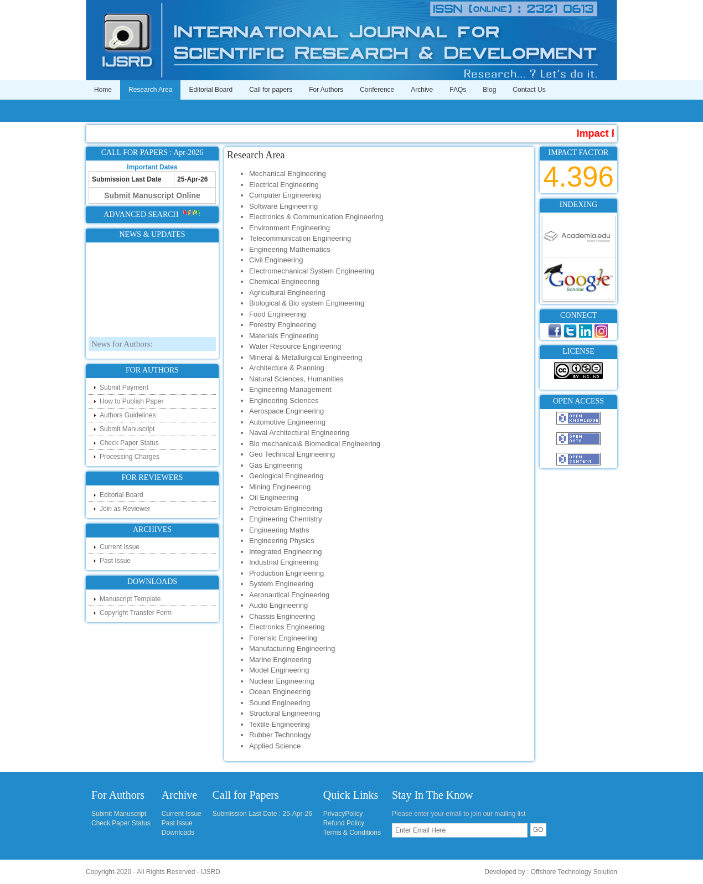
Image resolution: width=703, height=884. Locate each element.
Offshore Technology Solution (574, 872)
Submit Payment (124, 387)
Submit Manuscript (127, 429)
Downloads (178, 832)
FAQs (457, 90)
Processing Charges (129, 457)
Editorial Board (210, 90)
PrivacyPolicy (343, 814)
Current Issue (119, 547)
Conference (377, 90)
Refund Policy (343, 823)
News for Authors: (122, 347)
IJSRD (210, 872)
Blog (489, 90)
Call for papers (270, 90)
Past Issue (115, 561)
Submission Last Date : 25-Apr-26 (262, 814)
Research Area (150, 90)
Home (103, 90)
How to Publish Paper (131, 401)
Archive (422, 90)
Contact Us (529, 90)
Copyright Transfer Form (136, 613)
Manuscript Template (130, 599)
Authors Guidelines (128, 415)
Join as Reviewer (125, 509)
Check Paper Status (129, 443)
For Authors (326, 90)
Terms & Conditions (352, 832)
